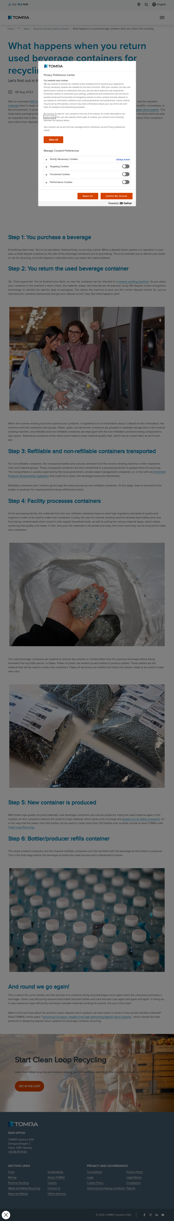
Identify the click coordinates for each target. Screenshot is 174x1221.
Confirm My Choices (116, 196)
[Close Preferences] (6, 1215)
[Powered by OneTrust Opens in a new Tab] (121, 204)
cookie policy (50, 117)
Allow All (53, 139)
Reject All (88, 196)
